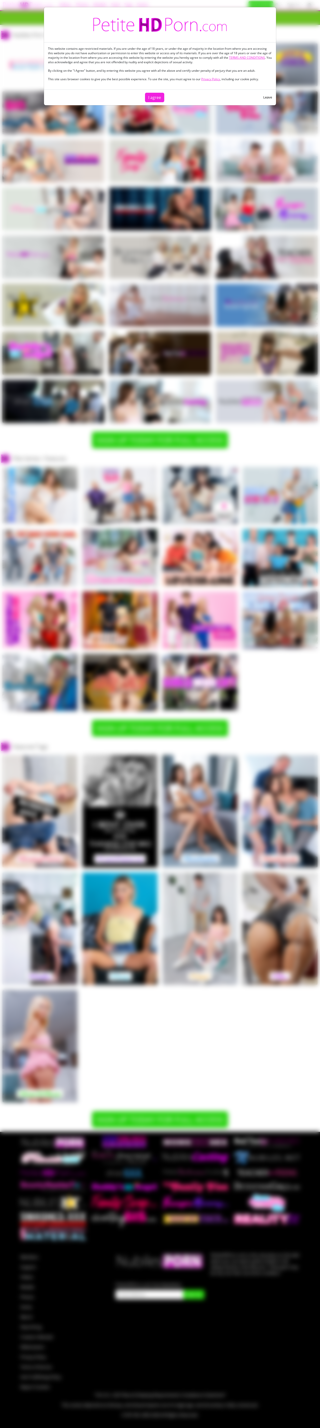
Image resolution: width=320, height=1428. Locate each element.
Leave (267, 97)
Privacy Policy (210, 79)
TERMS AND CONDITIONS (247, 57)
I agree (154, 97)
